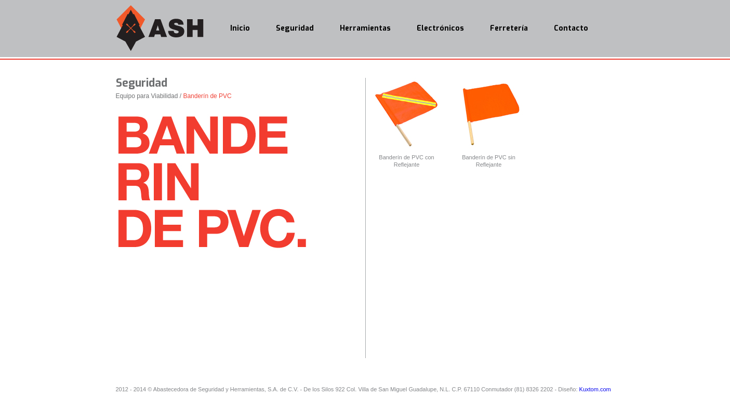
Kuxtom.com (595, 389)
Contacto (571, 28)
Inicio (240, 28)
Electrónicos (440, 28)
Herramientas (365, 28)
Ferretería (509, 28)
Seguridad (295, 28)
